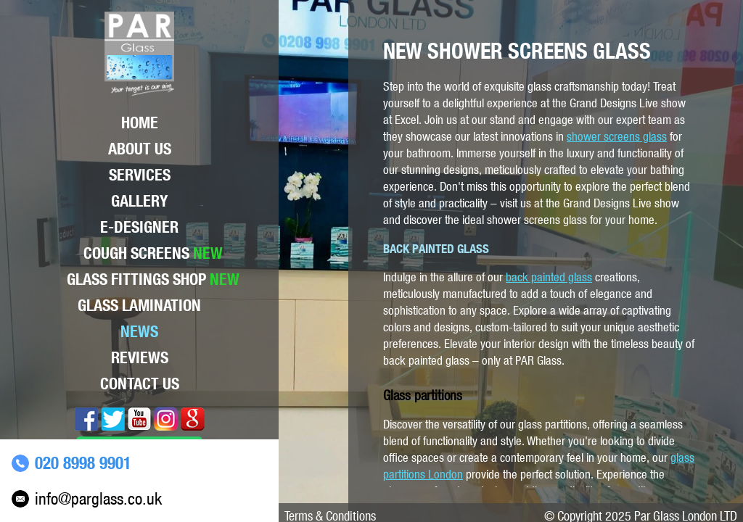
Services (140, 175)
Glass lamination (139, 305)
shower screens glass (617, 136)
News (139, 331)
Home (139, 122)
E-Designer (139, 227)
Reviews (139, 357)
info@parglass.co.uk (98, 498)
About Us (139, 148)
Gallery (139, 201)
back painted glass (549, 277)
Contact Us (139, 383)
